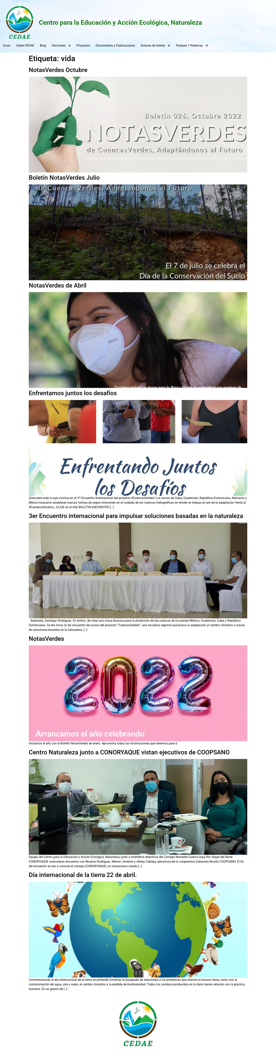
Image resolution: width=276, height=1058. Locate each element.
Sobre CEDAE (25, 45)
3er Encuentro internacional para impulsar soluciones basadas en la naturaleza (136, 516)
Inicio (6, 45)
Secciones (59, 45)
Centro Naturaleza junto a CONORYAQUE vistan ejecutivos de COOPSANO (129, 752)
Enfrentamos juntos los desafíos (73, 393)
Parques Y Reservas (189, 45)
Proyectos (83, 45)
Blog (43, 45)
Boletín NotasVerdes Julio (64, 177)
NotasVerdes (46, 638)
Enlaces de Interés (153, 45)
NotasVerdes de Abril (57, 285)
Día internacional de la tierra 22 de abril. (83, 875)
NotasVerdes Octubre (58, 70)
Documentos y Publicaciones (115, 45)
